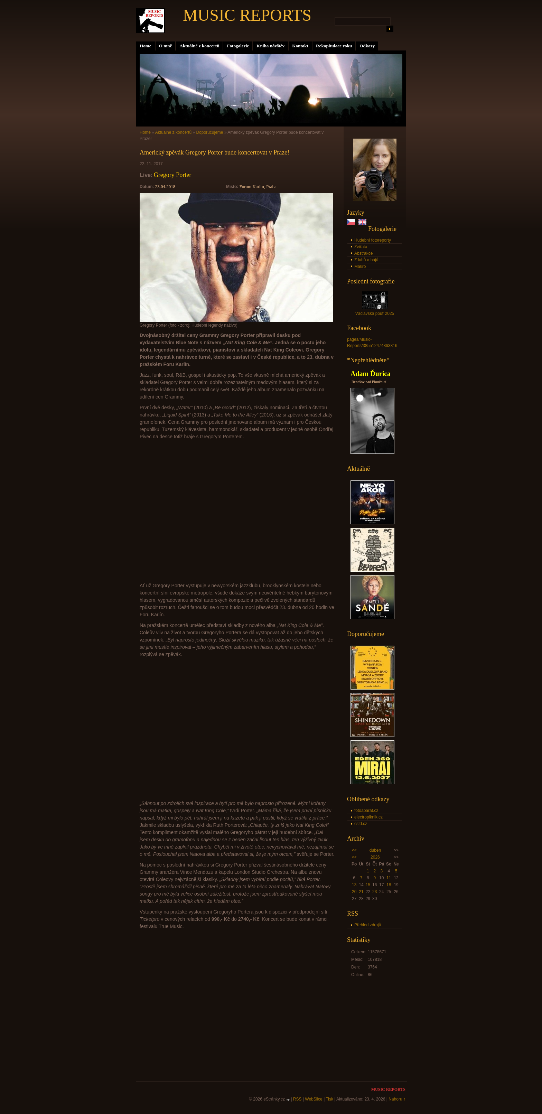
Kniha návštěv (270, 45)
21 (361, 891)
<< (354, 850)
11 (388, 878)
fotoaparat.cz (366, 810)
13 (354, 884)
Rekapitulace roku (334, 45)
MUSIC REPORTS (247, 15)
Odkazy (367, 45)
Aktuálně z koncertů (199, 45)
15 (368, 884)
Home (145, 45)
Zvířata (360, 246)
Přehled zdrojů (367, 925)
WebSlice (313, 1099)
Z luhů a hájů (366, 260)
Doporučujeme (209, 132)
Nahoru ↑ (397, 1099)
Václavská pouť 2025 (374, 313)
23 (374, 891)
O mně (165, 45)
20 (354, 891)
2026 (375, 857)
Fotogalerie (238, 45)
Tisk (329, 1099)
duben (375, 850)
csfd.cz (360, 823)
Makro (360, 266)
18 (388, 884)
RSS (297, 1099)
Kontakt (300, 45)
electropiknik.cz (368, 817)
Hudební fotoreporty (372, 240)
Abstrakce (363, 253)
